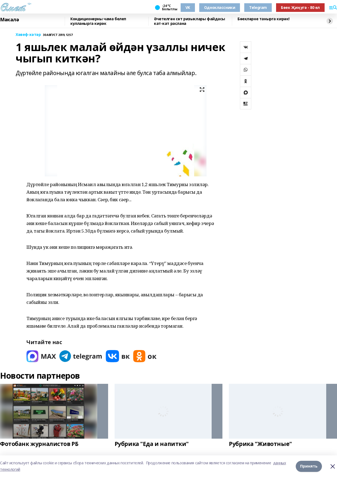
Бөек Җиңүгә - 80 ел (300, 7)
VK (187, 7)
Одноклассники (219, 7)
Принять (309, 466)
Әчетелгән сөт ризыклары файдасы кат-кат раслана (189, 21)
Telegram (258, 7)
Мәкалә (9, 20)
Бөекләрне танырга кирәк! (264, 19)
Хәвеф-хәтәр (28, 34)
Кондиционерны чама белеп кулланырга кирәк (98, 21)
